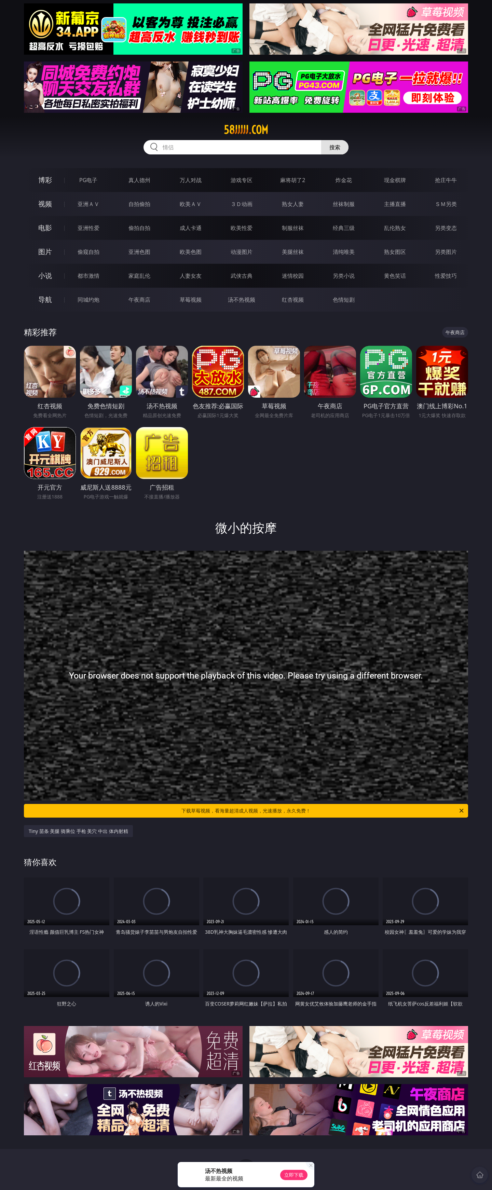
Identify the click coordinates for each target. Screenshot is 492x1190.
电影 (45, 227)
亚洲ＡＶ (88, 204)
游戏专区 (241, 180)
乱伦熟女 (395, 228)
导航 (45, 299)
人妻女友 (191, 275)
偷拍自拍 (139, 228)
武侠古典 (241, 275)
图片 (45, 251)
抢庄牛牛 (446, 180)
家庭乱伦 (139, 275)
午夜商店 (139, 299)
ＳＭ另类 (446, 204)
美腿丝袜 (293, 252)
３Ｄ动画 (241, 204)
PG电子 (88, 180)
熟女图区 (395, 252)
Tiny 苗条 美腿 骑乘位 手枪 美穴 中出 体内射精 (78, 831)
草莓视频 (191, 299)
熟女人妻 (293, 204)
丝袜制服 (344, 204)
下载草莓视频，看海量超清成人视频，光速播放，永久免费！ (323, 811)
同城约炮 (88, 299)
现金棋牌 (395, 180)
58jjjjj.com (246, 130)
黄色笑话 (395, 275)
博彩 (45, 179)
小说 (45, 275)
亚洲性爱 (88, 228)
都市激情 (88, 275)
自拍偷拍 (139, 204)
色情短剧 (344, 299)
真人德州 (139, 180)
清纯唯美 (344, 252)
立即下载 (293, 1175)
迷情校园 (293, 275)
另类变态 (446, 228)
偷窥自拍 (88, 252)
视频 (45, 203)
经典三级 (344, 228)
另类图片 (446, 252)
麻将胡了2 (292, 180)
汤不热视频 (241, 299)
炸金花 (344, 180)
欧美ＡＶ (191, 204)
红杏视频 (293, 299)
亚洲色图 (139, 252)
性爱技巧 (446, 275)
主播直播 (395, 204)
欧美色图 (191, 252)
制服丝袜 (293, 228)
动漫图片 (241, 252)
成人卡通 (191, 228)
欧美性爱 (241, 228)
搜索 (334, 147)
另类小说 (344, 275)
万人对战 (191, 180)
